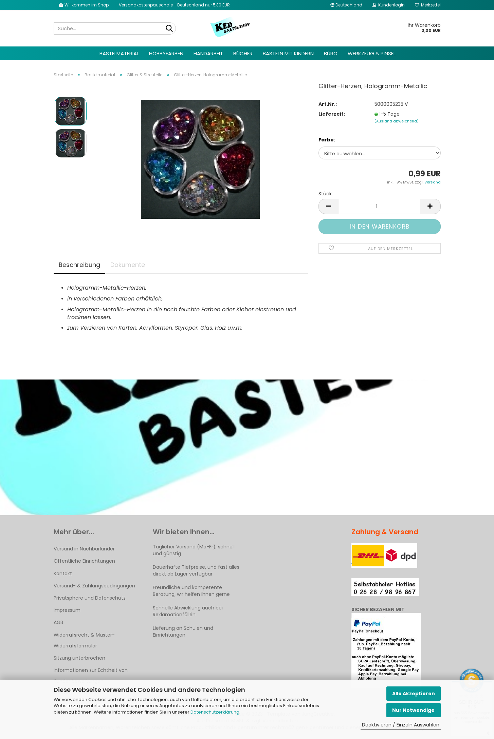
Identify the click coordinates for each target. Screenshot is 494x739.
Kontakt (63, 573)
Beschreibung (79, 264)
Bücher (243, 53)
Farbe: (326, 139)
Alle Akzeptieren (413, 693)
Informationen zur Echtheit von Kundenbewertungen (91, 675)
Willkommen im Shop (84, 5)
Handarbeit (208, 53)
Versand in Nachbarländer (84, 548)
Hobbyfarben (166, 53)
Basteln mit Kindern (288, 53)
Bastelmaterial (119, 53)
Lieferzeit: (331, 114)
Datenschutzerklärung (214, 712)
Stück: (325, 193)
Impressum (67, 610)
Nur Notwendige (413, 710)
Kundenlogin (388, 5)
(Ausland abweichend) (396, 121)
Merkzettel (428, 5)
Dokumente (127, 264)
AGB (58, 622)
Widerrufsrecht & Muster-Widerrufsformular (84, 640)
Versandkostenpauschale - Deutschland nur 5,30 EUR (174, 5)
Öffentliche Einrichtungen (84, 561)
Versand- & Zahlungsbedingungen (94, 585)
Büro (330, 53)
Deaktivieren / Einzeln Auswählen (400, 724)
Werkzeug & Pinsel (372, 53)
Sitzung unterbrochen (79, 658)
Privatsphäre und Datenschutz (90, 598)
